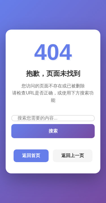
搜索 (53, 131)
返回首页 (31, 155)
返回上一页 (72, 155)
